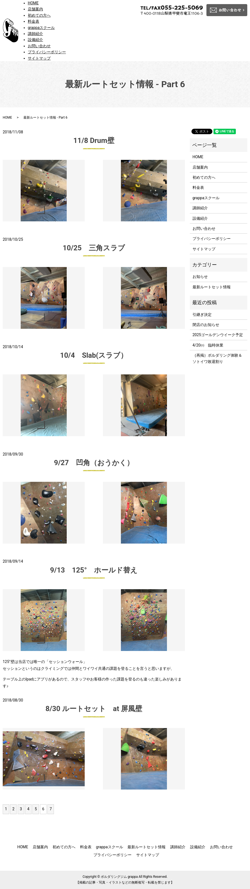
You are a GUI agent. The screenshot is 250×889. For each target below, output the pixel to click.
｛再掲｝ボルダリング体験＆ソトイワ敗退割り (217, 358)
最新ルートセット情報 (212, 287)
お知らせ (200, 276)
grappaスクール (41, 27)
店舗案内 (35, 9)
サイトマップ (39, 58)
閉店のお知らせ (206, 324)
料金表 (33, 21)
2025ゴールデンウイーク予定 (218, 335)
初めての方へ (39, 15)
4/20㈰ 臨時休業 (208, 345)
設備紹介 (35, 39)
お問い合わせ (39, 46)
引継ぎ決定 (202, 314)
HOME (33, 3)
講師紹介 (35, 33)
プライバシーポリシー (47, 52)
